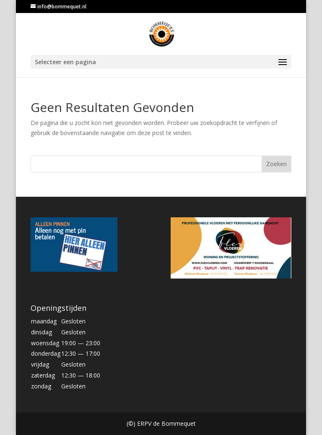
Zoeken (276, 164)
